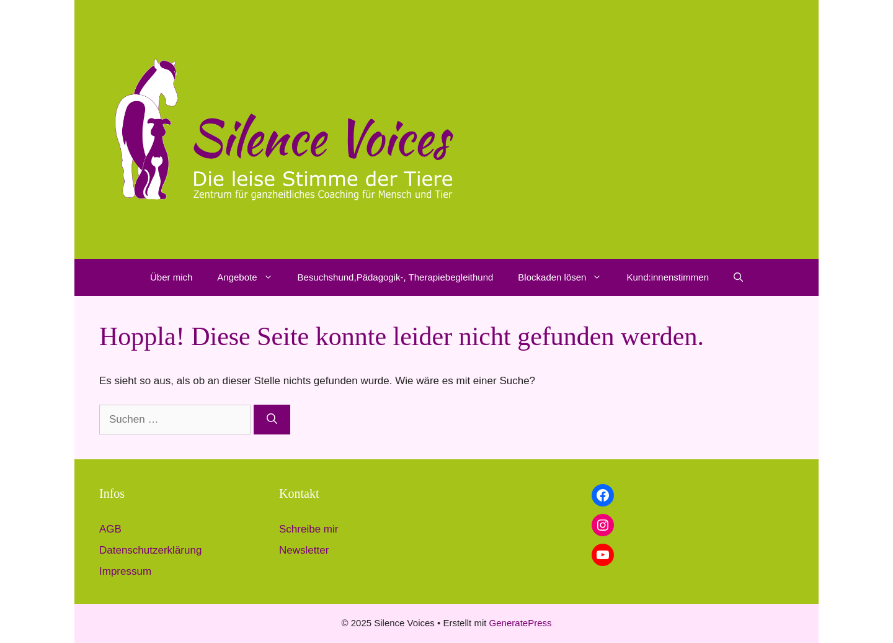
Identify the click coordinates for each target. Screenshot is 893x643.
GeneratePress (520, 623)
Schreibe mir (308, 529)
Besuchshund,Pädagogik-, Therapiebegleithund (396, 277)
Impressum (125, 571)
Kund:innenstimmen (667, 277)
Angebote (251, 277)
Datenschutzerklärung (150, 550)
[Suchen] (272, 419)
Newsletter (304, 550)
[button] (271, 277)
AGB (110, 529)
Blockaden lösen (566, 277)
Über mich (171, 277)
